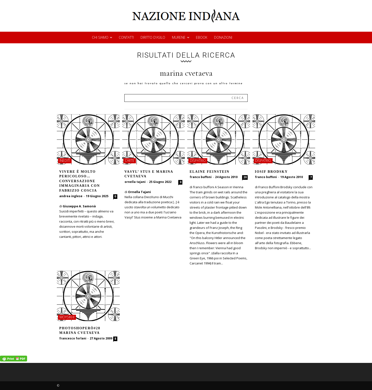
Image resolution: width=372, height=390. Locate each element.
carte (129, 160)
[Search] (238, 98)
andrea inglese (70, 196)
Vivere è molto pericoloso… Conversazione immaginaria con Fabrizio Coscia (79, 181)
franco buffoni (201, 177)
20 (245, 177)
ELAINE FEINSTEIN (210, 171)
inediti (65, 160)
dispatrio (198, 160)
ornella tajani (135, 182)
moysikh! (67, 317)
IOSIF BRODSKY (271, 171)
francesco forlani (72, 338)
